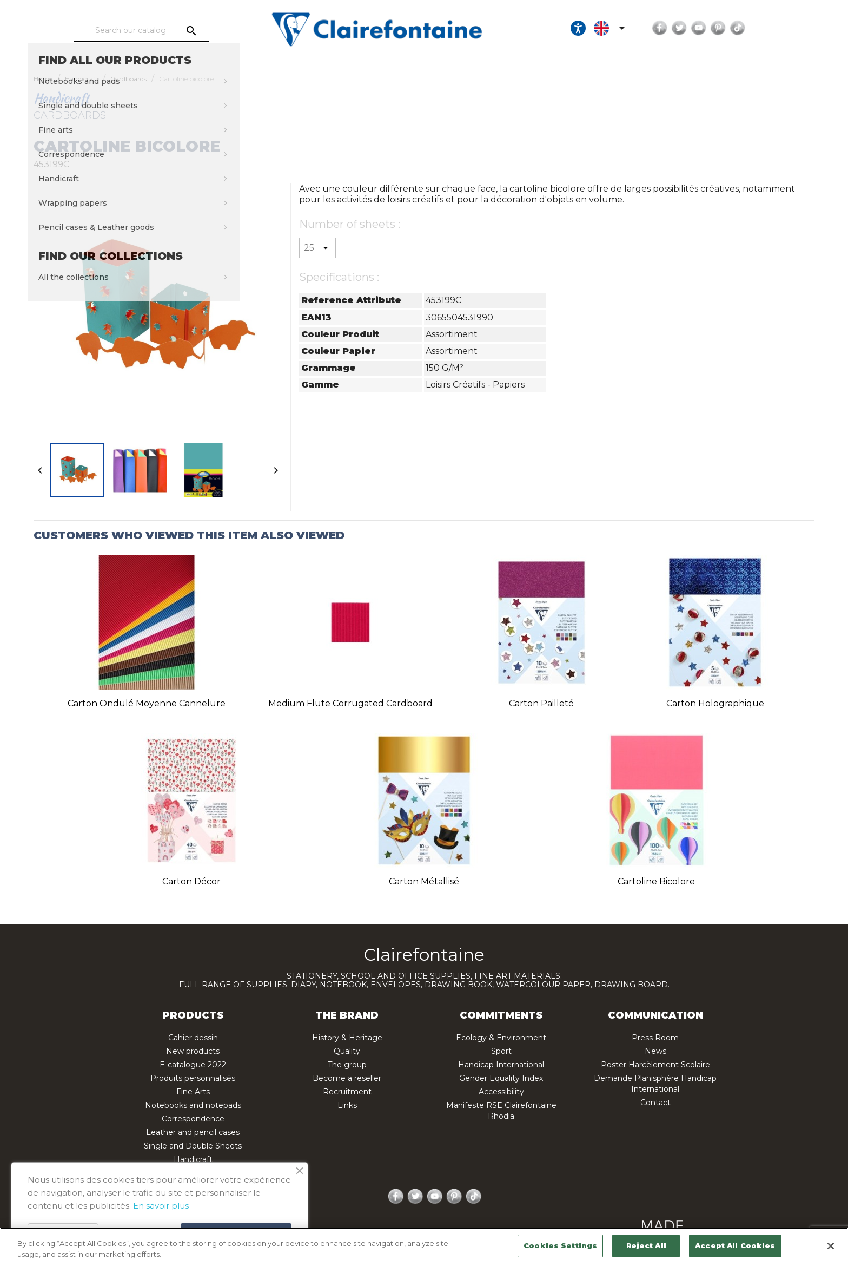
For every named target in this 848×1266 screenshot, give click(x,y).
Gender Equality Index (501, 1078)
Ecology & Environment (501, 1037)
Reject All (646, 1245)
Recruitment (347, 1092)
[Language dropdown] (657, 28)
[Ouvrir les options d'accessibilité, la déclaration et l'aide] (624, 28)
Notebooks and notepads (193, 1105)
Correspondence (193, 1119)
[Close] (831, 1246)
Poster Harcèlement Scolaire (655, 1065)
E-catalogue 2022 (193, 1065)
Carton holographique (715, 703)
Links (347, 1105)
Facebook (705, 28)
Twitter (725, 28)
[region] (424, 1247)
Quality (347, 1051)
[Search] (156, 30)
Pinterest (764, 28)
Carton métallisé (424, 881)
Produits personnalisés (192, 1078)
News (655, 1051)
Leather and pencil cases (193, 1132)
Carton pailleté (541, 703)
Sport (501, 1051)
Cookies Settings (560, 1245)
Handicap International (501, 1065)
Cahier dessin (193, 1037)
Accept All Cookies (735, 1245)
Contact (655, 1102)
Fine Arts (193, 1092)
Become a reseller (347, 1078)
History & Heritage (347, 1037)
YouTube (744, 28)
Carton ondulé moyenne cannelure (147, 703)
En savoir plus (161, 1206)
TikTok (783, 28)
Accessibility (501, 1092)
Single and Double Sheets (193, 1146)
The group (347, 1065)
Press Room (655, 1037)
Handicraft (193, 1159)
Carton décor (191, 881)
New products (193, 1051)
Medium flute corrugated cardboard (350, 703)
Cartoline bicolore (656, 881)
